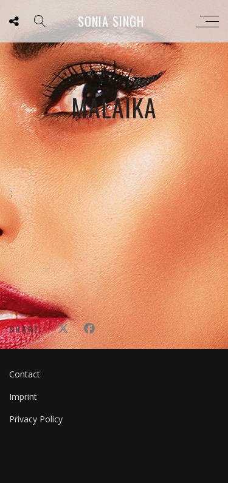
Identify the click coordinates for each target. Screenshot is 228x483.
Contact (24, 374)
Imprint (23, 396)
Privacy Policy (36, 419)
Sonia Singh (111, 21)
